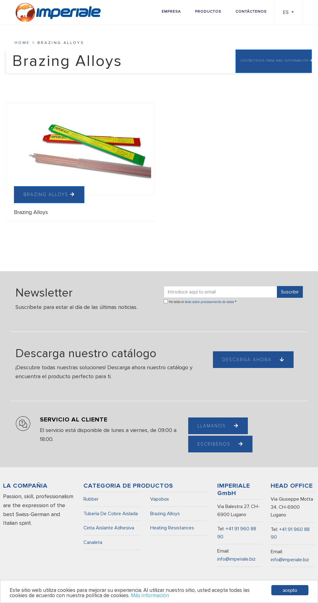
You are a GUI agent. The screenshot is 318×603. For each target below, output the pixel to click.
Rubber (91, 499)
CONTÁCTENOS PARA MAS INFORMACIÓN (276, 60)
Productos (208, 11)
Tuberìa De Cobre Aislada (110, 514)
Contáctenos (251, 11)
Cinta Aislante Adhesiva (108, 528)
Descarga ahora (253, 359)
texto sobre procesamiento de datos (209, 302)
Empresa (171, 11)
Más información (150, 595)
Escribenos (220, 444)
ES (286, 12)
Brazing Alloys (165, 514)
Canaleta (92, 542)
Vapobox (159, 499)
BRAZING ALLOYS (49, 194)
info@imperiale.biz (236, 559)
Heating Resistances (172, 528)
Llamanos (218, 426)
